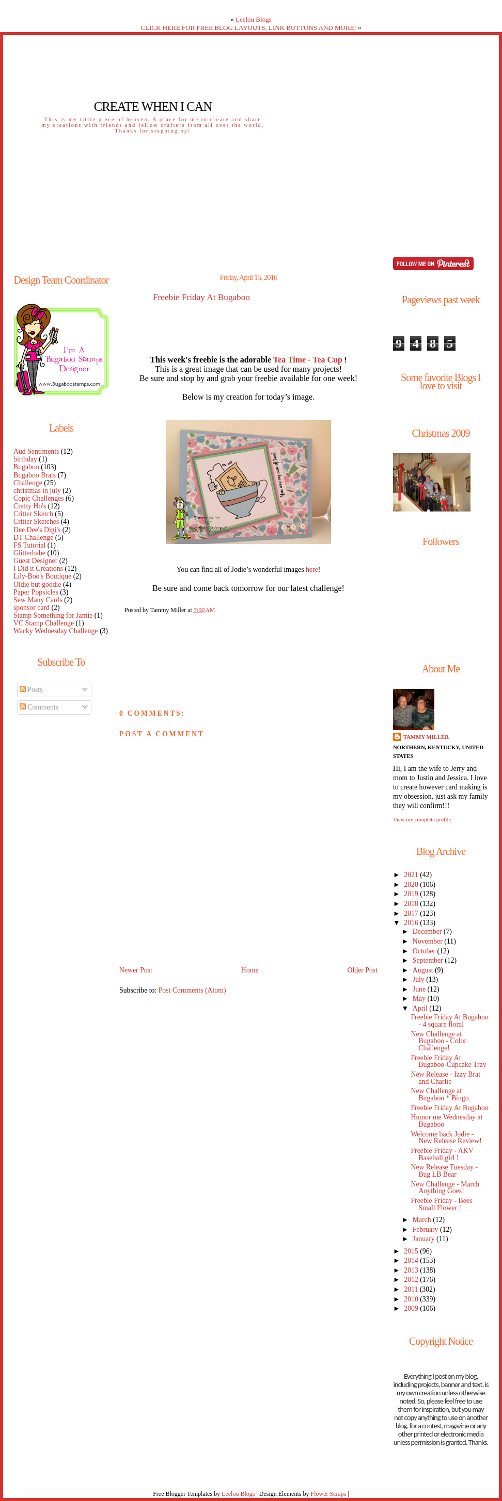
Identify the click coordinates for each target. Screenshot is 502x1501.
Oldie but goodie (37, 584)
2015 (412, 1251)
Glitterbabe (29, 553)
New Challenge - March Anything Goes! (445, 1187)
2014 (412, 1260)
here (312, 569)
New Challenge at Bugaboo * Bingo (439, 1094)
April (421, 1008)
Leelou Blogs (254, 19)
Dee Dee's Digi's (36, 530)
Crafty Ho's (29, 506)
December (428, 931)
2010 (412, 1299)
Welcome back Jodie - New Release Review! (446, 1137)
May (420, 998)
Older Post (362, 970)
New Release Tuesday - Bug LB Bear (444, 1170)
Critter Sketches (36, 521)
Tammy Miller (426, 737)
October (425, 951)
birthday (25, 459)
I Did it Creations (38, 568)
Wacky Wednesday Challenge (55, 631)
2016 (412, 923)
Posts (31, 690)
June (420, 989)
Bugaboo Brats (34, 475)
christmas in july (37, 490)
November (429, 941)
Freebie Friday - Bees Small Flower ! (441, 1204)
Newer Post (135, 970)
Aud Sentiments (36, 451)
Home (250, 970)
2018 (412, 904)
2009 (412, 1308)
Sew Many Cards (37, 600)
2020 (412, 884)
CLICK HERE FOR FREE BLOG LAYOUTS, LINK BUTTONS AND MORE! (248, 27)
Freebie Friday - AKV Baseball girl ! (442, 1154)
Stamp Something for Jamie (52, 615)
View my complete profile (422, 819)
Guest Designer (35, 561)
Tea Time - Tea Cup (307, 359)
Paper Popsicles (35, 592)
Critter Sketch (33, 514)
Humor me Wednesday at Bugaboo (446, 1120)
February (426, 1229)
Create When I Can (153, 106)
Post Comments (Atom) (192, 990)
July (419, 979)
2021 (412, 875)
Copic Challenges (38, 498)
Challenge (27, 483)
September (429, 960)
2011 (411, 1289)
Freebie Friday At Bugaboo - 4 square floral (449, 1020)
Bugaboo (26, 467)
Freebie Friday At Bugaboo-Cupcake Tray (448, 1061)
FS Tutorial (29, 545)
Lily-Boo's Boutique (42, 576)
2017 (412, 913)
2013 (412, 1270)
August (424, 970)
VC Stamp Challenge (43, 623)
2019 (412, 894)
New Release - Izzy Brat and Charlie (445, 1077)
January (424, 1239)
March (423, 1220)
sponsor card (31, 608)
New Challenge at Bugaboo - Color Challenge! (438, 1041)
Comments (39, 707)
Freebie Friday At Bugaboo (201, 297)
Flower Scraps (328, 1493)
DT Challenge (33, 537)
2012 (412, 1279)
